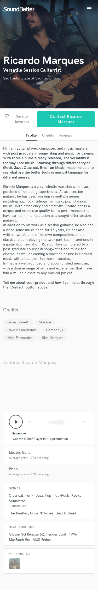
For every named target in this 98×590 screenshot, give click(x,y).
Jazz (39, 495)
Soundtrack (18, 501)
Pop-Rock (61, 495)
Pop (48, 495)
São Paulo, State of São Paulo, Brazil (32, 78)
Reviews (65, 135)
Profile (31, 135)
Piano (13, 469)
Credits (48, 135)
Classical (16, 495)
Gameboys (54, 330)
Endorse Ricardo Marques (29, 363)
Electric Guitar (20, 452)
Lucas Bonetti (18, 322)
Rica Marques (52, 338)
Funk (29, 495)
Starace (45, 322)
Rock (75, 495)
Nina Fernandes (19, 338)
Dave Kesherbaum (21, 330)
